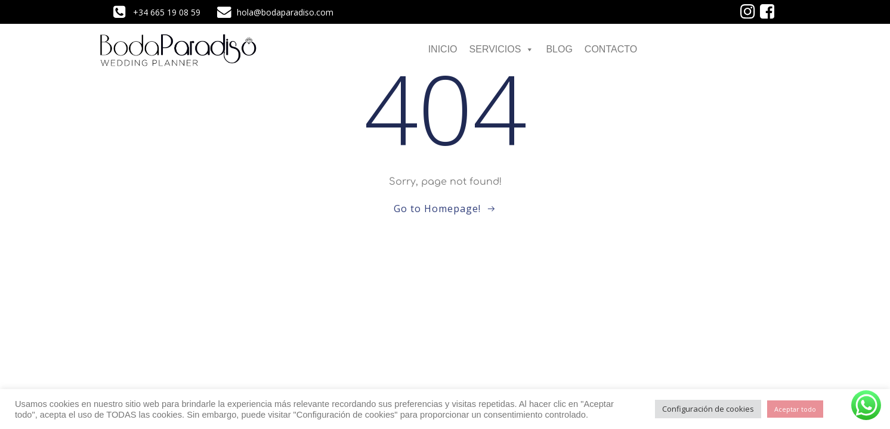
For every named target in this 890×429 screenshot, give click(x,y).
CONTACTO (611, 49)
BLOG (559, 49)
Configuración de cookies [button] (708, 408)
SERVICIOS (501, 49)
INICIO (443, 49)
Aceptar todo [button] (795, 409)
